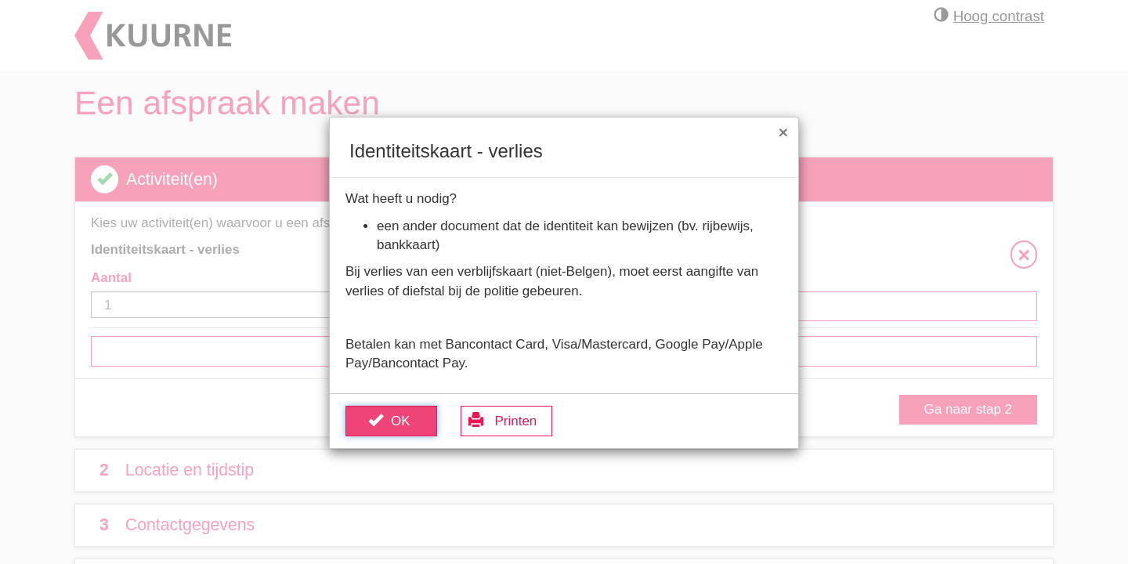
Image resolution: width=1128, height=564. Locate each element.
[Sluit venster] (783, 132)
